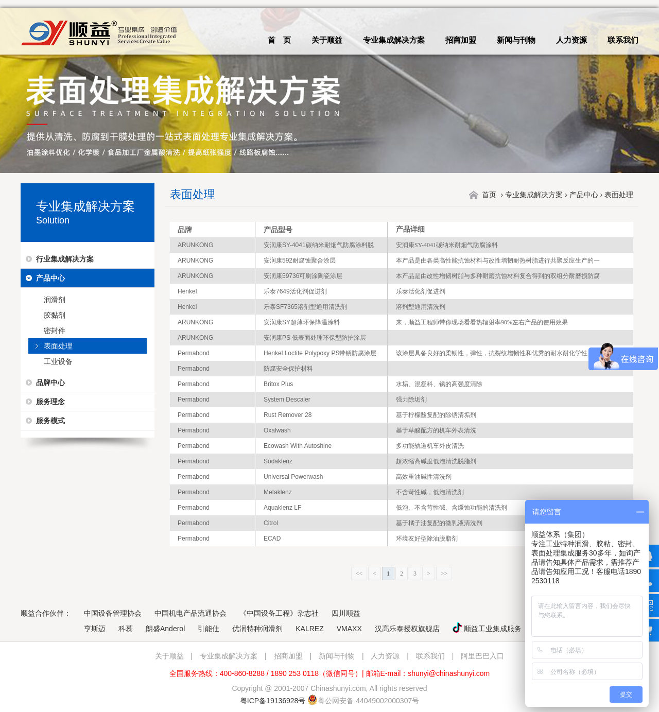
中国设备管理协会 (113, 613)
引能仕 (208, 628)
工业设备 (58, 361)
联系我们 (623, 40)
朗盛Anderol (165, 628)
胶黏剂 (54, 315)
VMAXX (349, 628)
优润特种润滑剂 (257, 628)
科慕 (125, 628)
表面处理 (58, 346)
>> (444, 573)
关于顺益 (326, 40)
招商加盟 (460, 40)
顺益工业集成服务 (487, 628)
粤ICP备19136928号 (273, 701)
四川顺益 (346, 613)
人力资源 (571, 40)
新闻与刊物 (516, 40)
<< (359, 573)
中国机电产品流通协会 (190, 613)
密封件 (54, 330)
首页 (489, 194)
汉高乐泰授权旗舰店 (407, 628)
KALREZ (309, 628)
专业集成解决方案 (394, 40)
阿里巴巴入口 (482, 656)
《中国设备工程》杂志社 (279, 613)
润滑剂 (54, 300)
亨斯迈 (95, 628)
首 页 (279, 40)
